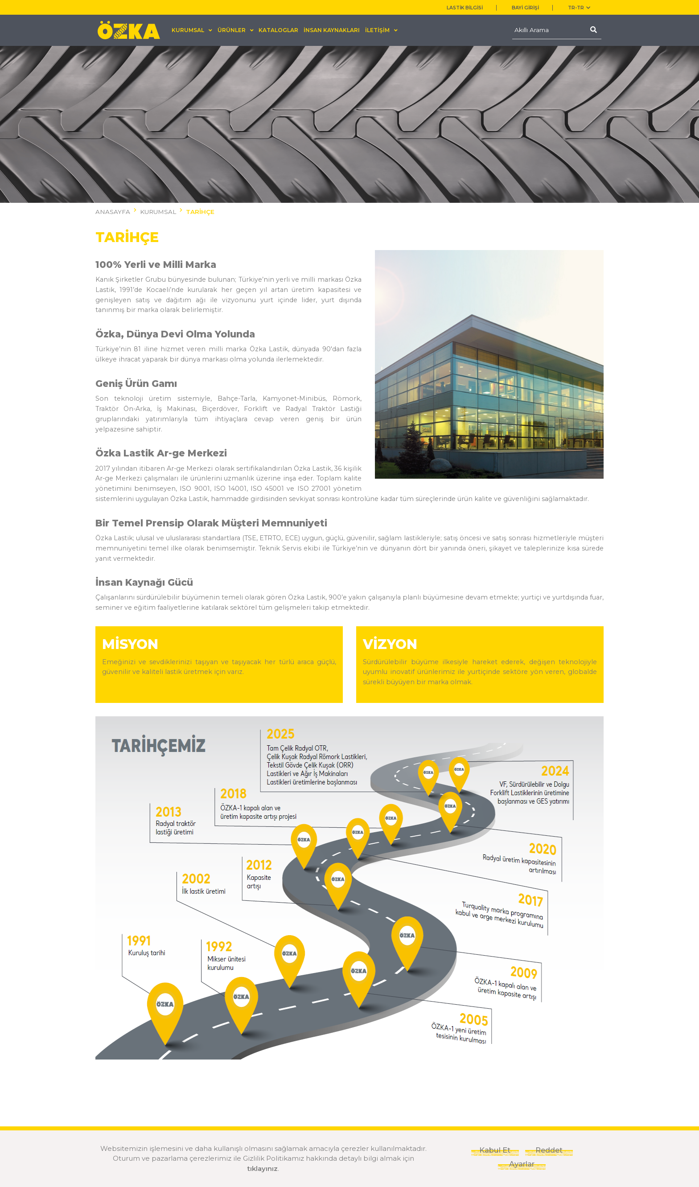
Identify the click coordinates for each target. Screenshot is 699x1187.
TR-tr (579, 8)
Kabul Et (494, 1150)
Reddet (549, 1150)
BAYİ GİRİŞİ (525, 8)
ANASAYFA (112, 211)
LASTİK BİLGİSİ (465, 8)
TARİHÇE (200, 211)
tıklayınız (262, 1168)
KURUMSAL (158, 211)
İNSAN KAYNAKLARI (332, 30)
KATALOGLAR (278, 30)
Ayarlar (522, 1163)
